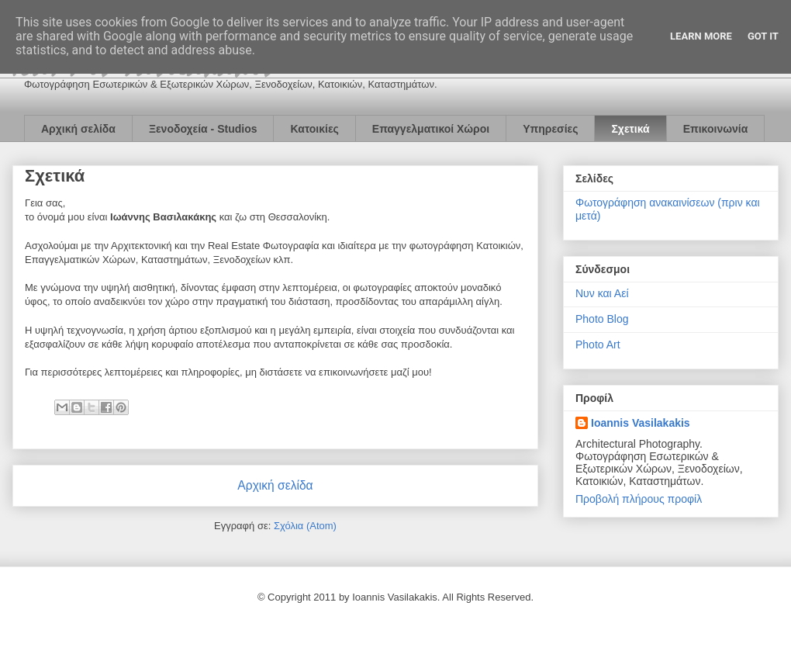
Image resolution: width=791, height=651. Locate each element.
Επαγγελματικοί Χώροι (430, 129)
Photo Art (597, 344)
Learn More (701, 36)
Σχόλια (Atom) (305, 526)
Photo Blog (602, 319)
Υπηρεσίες (550, 129)
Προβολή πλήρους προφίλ (638, 499)
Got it (763, 36)
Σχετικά (630, 129)
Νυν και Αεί (602, 293)
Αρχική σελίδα (78, 129)
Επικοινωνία (715, 129)
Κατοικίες (314, 129)
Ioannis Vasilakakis (640, 423)
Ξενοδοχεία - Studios (203, 129)
